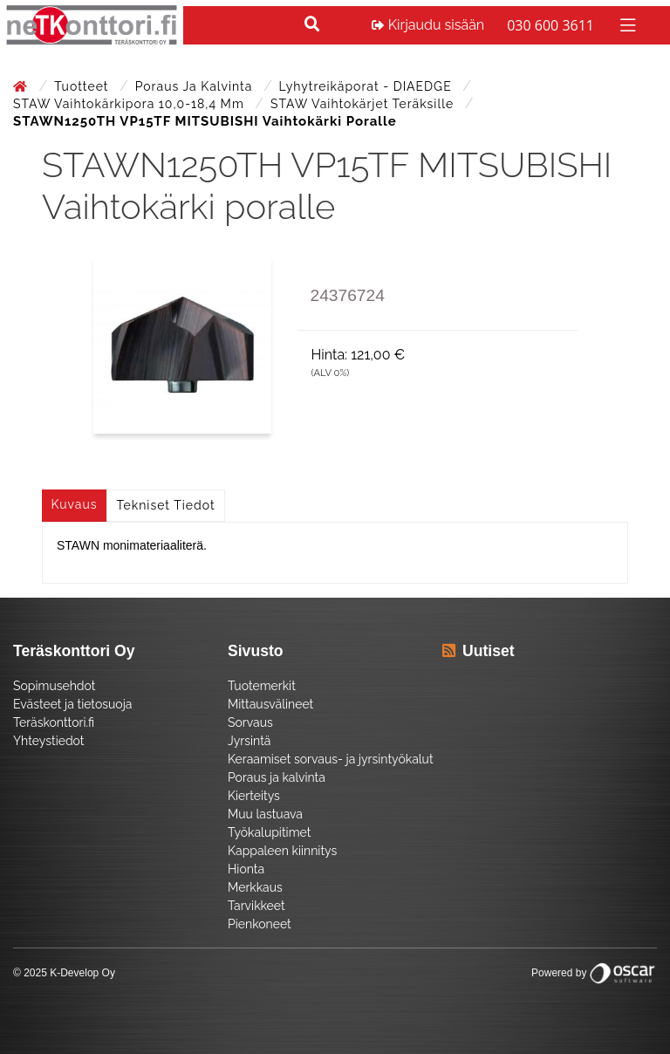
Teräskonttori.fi (53, 722)
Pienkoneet (259, 924)
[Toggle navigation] (626, 24)
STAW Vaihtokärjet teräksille (364, 104)
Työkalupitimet (269, 832)
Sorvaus (250, 722)
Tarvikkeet (256, 906)
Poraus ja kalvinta (195, 86)
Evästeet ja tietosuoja (72, 704)
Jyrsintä (249, 741)
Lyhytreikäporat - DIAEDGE (367, 86)
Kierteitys (254, 796)
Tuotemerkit (262, 686)
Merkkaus (255, 887)
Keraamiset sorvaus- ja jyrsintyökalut (331, 759)
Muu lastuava (265, 814)
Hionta (246, 869)
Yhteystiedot (49, 741)
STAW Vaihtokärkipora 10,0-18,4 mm (130, 104)
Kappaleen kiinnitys (282, 851)
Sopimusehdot (54, 686)
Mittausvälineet (270, 704)
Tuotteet (83, 86)
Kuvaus (74, 504)
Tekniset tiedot (166, 505)
